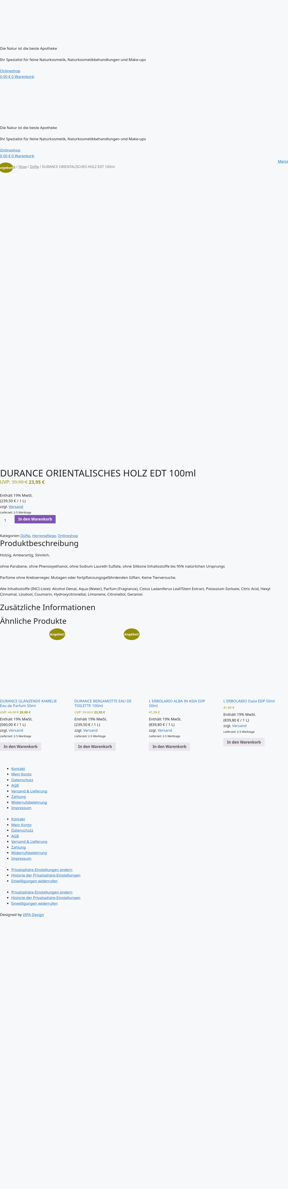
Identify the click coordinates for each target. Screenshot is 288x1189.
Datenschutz (22, 779)
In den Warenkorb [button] (21, 746)
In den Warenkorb (35, 519)
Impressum (21, 807)
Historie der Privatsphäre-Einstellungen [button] (45, 875)
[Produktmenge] (7, 520)
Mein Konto (21, 774)
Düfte (34, 166)
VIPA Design (33, 914)
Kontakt (18, 768)
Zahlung (18, 796)
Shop (23, 166)
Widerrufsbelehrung (29, 802)
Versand (16, 506)
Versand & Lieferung (29, 791)
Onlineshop (68, 535)
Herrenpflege (44, 535)
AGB (15, 785)
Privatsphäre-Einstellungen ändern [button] (41, 869)
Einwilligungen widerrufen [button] (34, 880)
